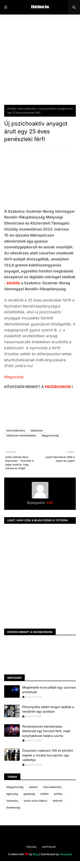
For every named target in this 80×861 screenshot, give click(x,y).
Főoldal (11, 108)
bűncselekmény (27, 108)
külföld (44, 793)
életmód (57, 800)
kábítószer (37, 430)
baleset (33, 787)
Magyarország (50, 435)
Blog (36, 854)
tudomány (12, 800)
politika (58, 793)
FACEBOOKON (58, 387)
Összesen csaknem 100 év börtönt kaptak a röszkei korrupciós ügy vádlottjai (47, 755)
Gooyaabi (66, 854)
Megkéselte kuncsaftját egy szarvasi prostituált (49, 689)
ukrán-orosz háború (35, 800)
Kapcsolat (49, 846)
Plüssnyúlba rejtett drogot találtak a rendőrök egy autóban (48, 709)
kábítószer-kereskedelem (21, 435)
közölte (14, 283)
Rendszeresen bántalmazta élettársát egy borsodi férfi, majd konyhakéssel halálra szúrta (46, 731)
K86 (49, 503)
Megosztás (14, 377)
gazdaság (29, 793)
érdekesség (13, 807)
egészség (12, 793)
